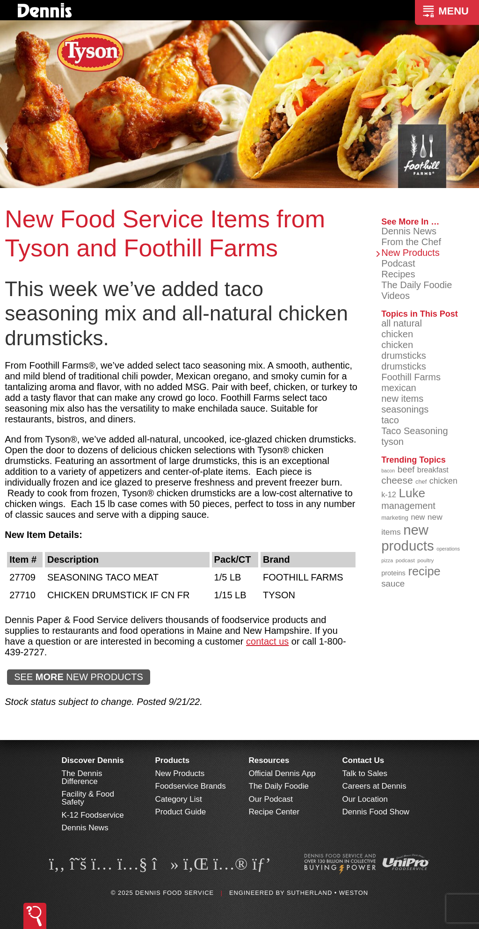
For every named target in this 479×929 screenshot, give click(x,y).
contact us (267, 641)
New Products (410, 252)
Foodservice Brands (190, 786)
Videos (395, 295)
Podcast (398, 263)
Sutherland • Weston (327, 892)
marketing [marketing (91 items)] (394, 517)
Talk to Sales (364, 773)
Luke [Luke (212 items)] (412, 493)
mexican (398, 388)
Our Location (365, 799)
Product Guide (180, 811)
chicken (397, 334)
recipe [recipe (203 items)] (424, 571)
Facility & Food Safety (88, 798)
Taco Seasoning (414, 431)
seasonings (404, 409)
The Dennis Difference (82, 777)
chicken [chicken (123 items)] (443, 481)
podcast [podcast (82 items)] (405, 560)
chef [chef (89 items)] (421, 481)
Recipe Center (274, 811)
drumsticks (403, 366)
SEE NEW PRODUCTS (78, 677)
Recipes (398, 274)
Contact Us (363, 760)
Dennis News (408, 231)
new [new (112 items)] (418, 517)
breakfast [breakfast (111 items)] (433, 469)
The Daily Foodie (416, 285)
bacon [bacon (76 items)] (388, 470)
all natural (401, 323)
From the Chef (411, 242)
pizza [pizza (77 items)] (387, 560)
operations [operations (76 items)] (448, 549)
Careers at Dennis (374, 786)
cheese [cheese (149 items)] (397, 480)
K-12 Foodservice (93, 815)
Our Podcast (271, 799)
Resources (269, 760)
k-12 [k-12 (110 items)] (388, 494)
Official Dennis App (282, 773)
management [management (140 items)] (408, 506)
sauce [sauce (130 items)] (393, 583)
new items (402, 398)
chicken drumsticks (403, 350)
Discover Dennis (93, 760)
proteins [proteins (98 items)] (393, 573)
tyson (392, 441)
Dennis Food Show (376, 811)
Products (172, 760)
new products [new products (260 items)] (407, 537)
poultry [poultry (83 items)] (425, 560)
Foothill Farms (411, 377)
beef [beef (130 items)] (406, 469)
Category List (178, 799)
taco (390, 420)
